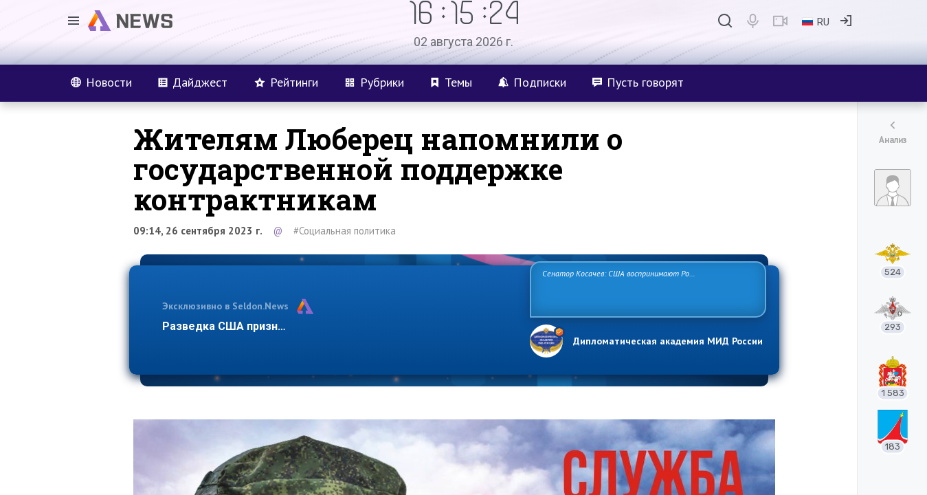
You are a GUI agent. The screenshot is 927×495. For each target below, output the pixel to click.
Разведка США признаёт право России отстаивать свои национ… (338, 326)
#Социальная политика (344, 230)
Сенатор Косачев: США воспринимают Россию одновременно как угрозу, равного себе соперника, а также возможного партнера (646, 288)
